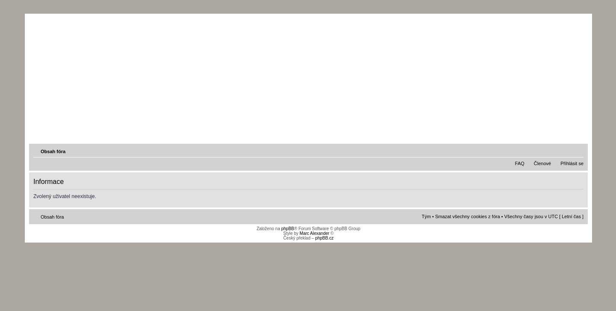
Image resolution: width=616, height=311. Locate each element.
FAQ (519, 163)
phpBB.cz (324, 238)
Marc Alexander (314, 233)
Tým (426, 216)
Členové (542, 163)
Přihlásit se (571, 163)
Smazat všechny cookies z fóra (467, 216)
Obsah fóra (53, 151)
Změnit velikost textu (577, 151)
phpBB (287, 228)
